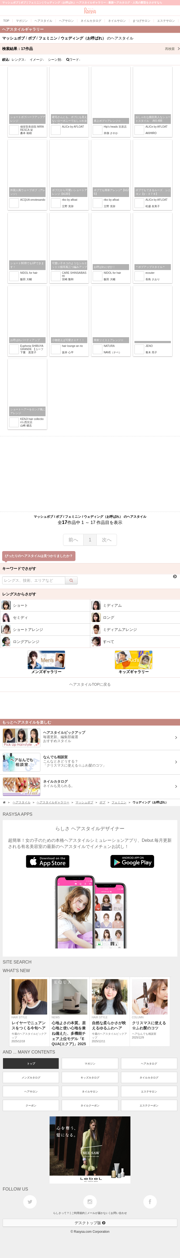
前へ (73, 539)
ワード (73, 60)
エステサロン (149, 1091)
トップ (31, 1063)
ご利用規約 (78, 1213)
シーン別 (55, 60)
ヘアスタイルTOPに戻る (90, 684)
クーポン (31, 1105)
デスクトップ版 (90, 1223)
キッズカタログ (90, 1077)
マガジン (90, 1063)
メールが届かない (98, 1213)
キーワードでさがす (19, 568)
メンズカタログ (31, 1077)
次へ (107, 539)
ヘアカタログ (149, 1063)
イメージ (37, 60)
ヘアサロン (31, 1091)
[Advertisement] (90, 474)
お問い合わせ (119, 1213)
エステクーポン (149, 1105)
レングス (19, 60)
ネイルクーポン (90, 1105)
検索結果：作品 (91, 48)
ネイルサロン (90, 1091)
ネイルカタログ (149, 1077)
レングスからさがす (19, 594)
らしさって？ (61, 1213)
